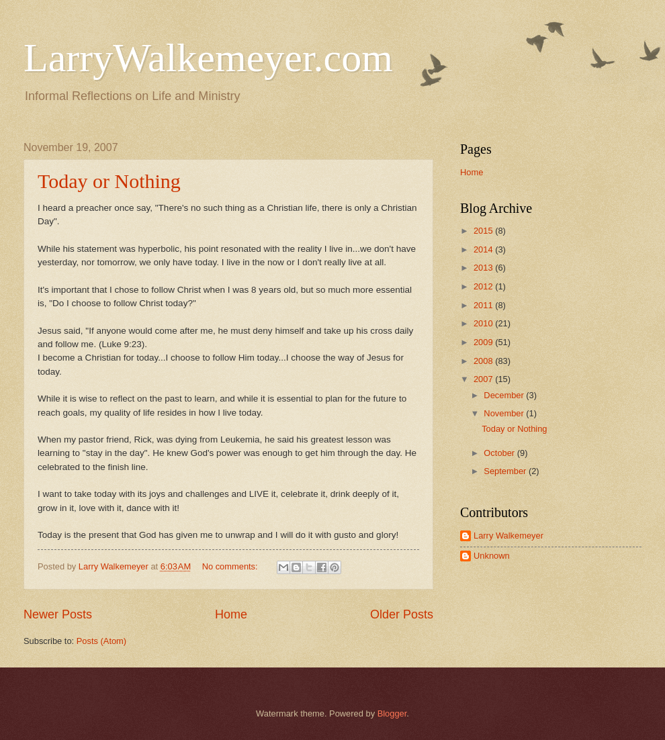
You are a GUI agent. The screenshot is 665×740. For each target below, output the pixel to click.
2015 (484, 231)
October (500, 453)
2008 (484, 361)
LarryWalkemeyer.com (208, 58)
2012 (484, 286)
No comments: (231, 566)
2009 (484, 342)
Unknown (492, 556)
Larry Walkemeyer (508, 535)
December (505, 395)
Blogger (392, 713)
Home (231, 614)
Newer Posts (58, 614)
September (506, 471)
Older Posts (401, 614)
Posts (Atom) (101, 641)
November (505, 413)
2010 (484, 323)
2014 (484, 249)
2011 (484, 305)
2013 (484, 268)
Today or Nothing (109, 181)
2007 (484, 379)
